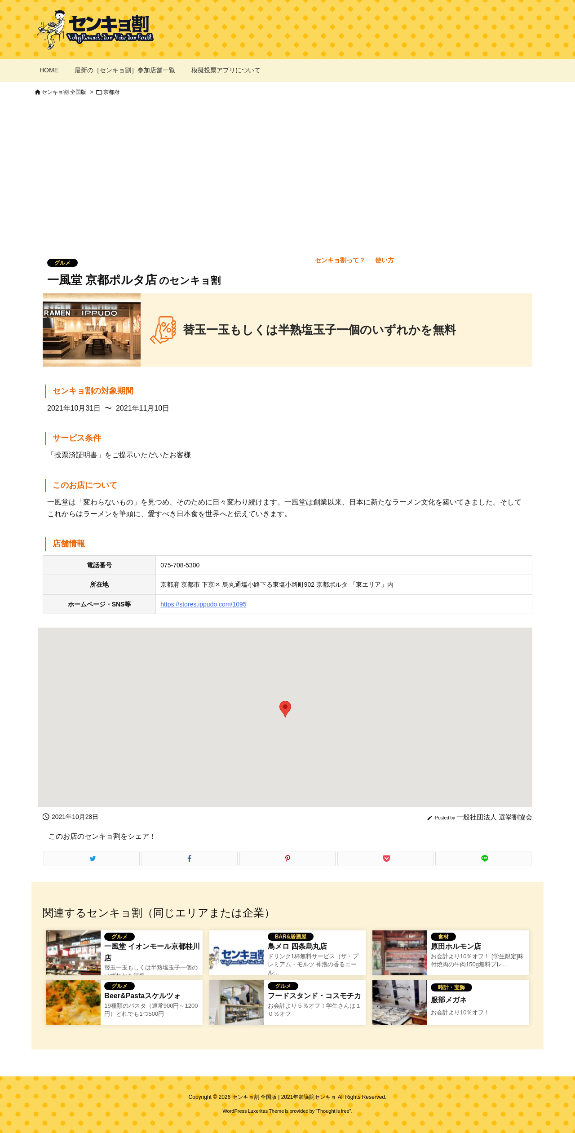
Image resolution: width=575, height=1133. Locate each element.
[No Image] (236, 957)
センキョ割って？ (340, 260)
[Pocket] (385, 858)
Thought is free (333, 1111)
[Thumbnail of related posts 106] (399, 957)
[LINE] (483, 858)
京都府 (111, 92)
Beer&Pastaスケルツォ (142, 996)
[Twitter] (92, 858)
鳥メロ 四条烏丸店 (297, 946)
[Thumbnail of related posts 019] (399, 1006)
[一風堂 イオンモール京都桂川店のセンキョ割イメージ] (73, 957)
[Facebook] (190, 858)
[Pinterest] (287, 858)
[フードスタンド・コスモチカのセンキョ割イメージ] (236, 1006)
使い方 (384, 260)
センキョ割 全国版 (64, 92)
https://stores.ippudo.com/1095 (203, 604)
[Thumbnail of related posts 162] (73, 1006)
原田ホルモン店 (456, 946)
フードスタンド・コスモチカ (314, 996)
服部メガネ (449, 1000)
